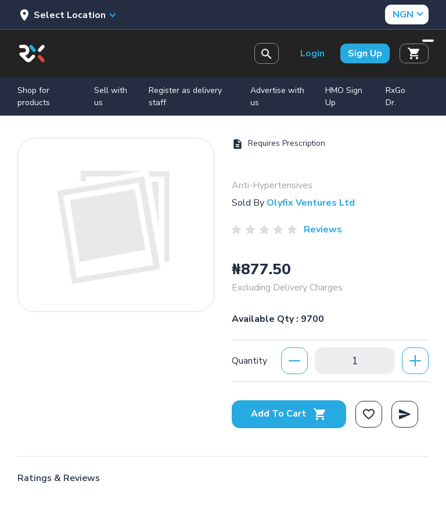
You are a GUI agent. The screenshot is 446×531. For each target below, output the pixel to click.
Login (312, 53)
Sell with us (110, 96)
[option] (116, 224)
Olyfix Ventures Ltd (311, 202)
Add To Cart (289, 413)
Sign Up (365, 53)
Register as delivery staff (185, 96)
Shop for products (33, 96)
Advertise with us (277, 96)
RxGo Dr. (395, 96)
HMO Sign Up (343, 96)
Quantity (249, 360)
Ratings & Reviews (58, 478)
